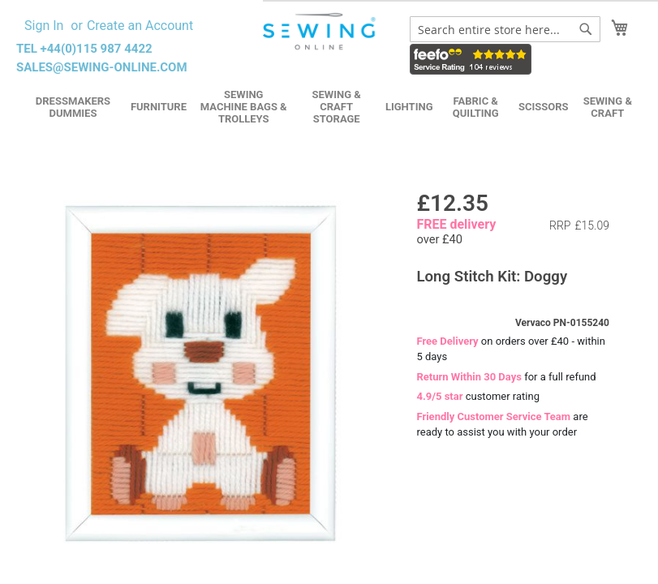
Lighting (409, 107)
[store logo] (320, 31)
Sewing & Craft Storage (336, 106)
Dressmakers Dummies (73, 107)
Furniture (159, 107)
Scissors (543, 107)
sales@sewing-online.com (101, 67)
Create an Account (140, 25)
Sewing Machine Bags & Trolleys (243, 106)
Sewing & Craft (607, 107)
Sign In (43, 25)
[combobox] (505, 29)
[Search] (585, 29)
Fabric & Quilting (476, 107)
